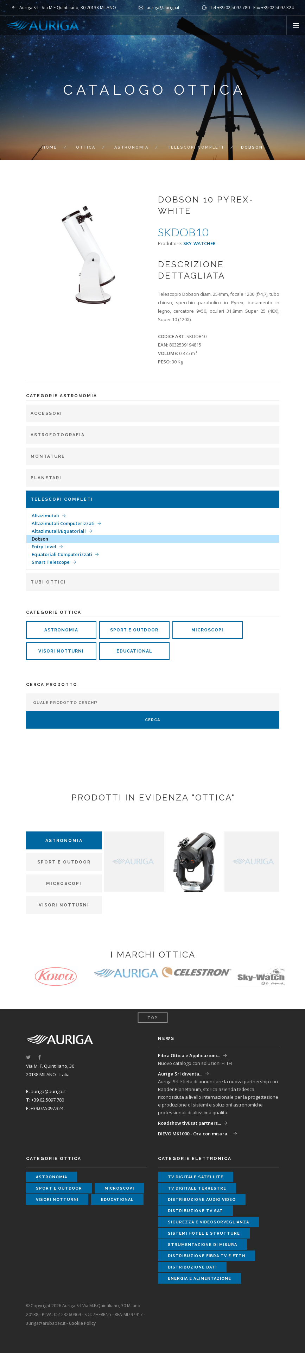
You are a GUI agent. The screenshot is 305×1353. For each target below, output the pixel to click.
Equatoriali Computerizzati (62, 554)
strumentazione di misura (202, 1244)
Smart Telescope (51, 562)
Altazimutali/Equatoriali (59, 531)
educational (134, 651)
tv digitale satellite (195, 1177)
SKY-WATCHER (199, 243)
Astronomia (131, 147)
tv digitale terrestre (197, 1188)
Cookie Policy (82, 1323)
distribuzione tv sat (195, 1211)
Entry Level (44, 546)
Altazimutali (45, 515)
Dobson (40, 539)
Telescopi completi (195, 147)
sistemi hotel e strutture (204, 1233)
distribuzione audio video (202, 1199)
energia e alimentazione (199, 1278)
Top (152, 1018)
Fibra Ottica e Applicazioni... (189, 1055)
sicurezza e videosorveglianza (208, 1222)
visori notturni (61, 651)
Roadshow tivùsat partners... (189, 1123)
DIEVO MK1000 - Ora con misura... (194, 1133)
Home (49, 147)
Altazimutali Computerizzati (63, 523)
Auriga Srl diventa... (180, 1074)
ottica (85, 147)
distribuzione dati (192, 1267)
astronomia (61, 630)
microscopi (207, 630)
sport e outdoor (134, 630)
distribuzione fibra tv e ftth (206, 1256)
